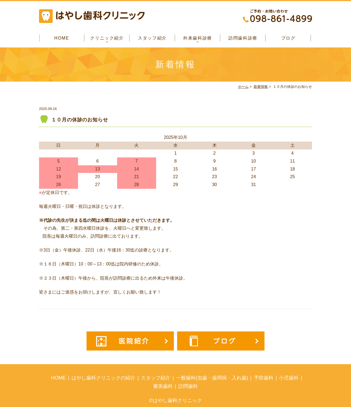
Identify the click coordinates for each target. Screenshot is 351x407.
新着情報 (261, 87)
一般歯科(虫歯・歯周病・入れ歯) (212, 378)
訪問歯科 (188, 386)
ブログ (288, 38)
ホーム (243, 87)
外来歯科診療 (197, 38)
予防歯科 (263, 378)
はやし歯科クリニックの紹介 (103, 378)
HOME (61, 38)
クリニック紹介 (107, 38)
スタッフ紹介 (152, 38)
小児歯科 (289, 378)
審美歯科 (163, 386)
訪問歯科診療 (242, 38)
